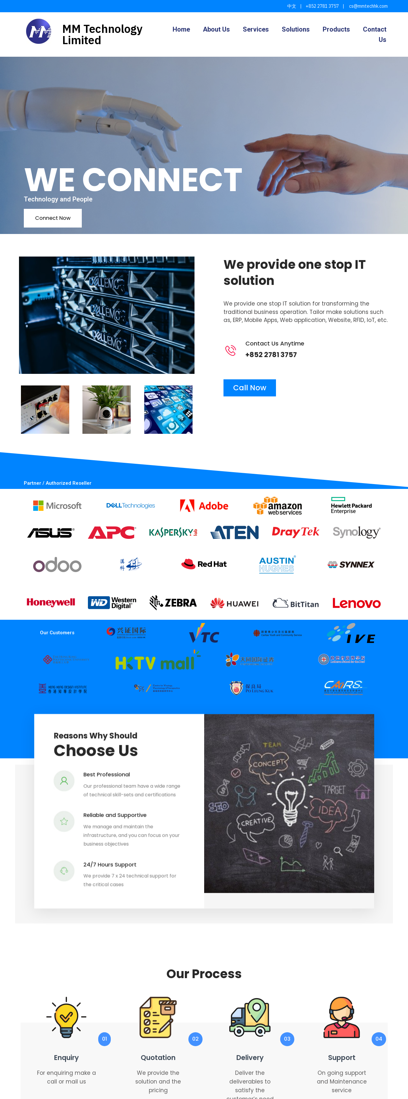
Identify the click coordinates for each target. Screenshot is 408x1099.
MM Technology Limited (102, 34)
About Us (216, 29)
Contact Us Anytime (286, 343)
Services (256, 29)
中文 (291, 6)
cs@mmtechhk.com (368, 6)
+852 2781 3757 (322, 6)
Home (181, 29)
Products (336, 29)
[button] (204, 830)
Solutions (296, 29)
